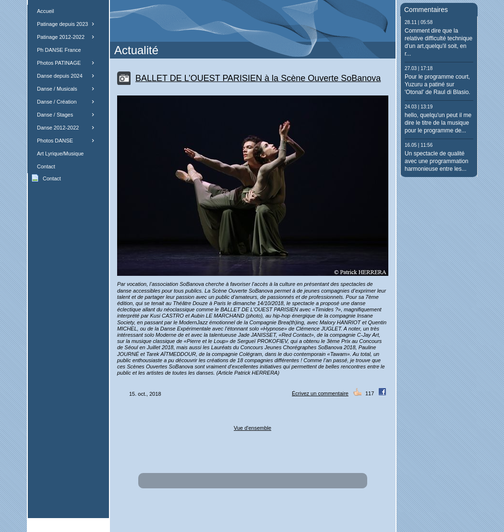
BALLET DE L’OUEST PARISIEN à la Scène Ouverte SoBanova (258, 78)
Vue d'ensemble (252, 428)
